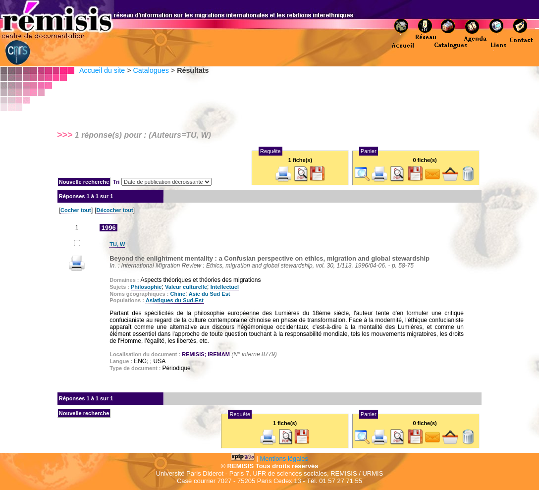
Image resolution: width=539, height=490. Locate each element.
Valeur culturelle (186, 287)
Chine (177, 294)
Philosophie (146, 287)
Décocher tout (115, 210)
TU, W (117, 244)
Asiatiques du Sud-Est (175, 300)
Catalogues (150, 70)
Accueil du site (102, 70)
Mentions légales (284, 458)
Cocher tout (75, 210)
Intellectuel (225, 287)
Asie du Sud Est (209, 294)
